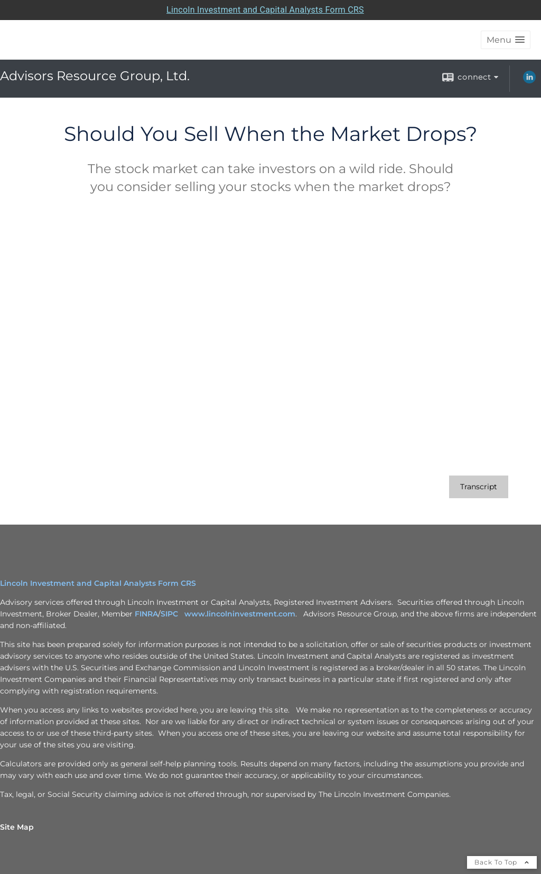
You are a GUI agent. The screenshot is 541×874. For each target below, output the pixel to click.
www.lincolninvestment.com (239, 614)
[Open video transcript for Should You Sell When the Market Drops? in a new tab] (478, 487)
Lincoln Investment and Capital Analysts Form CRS (98, 583)
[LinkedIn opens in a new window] (529, 81)
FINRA (146, 614)
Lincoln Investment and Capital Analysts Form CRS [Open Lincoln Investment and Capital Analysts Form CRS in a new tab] (265, 10)
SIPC (171, 614)
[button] (505, 40)
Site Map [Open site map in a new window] (17, 827)
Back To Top (501, 862)
